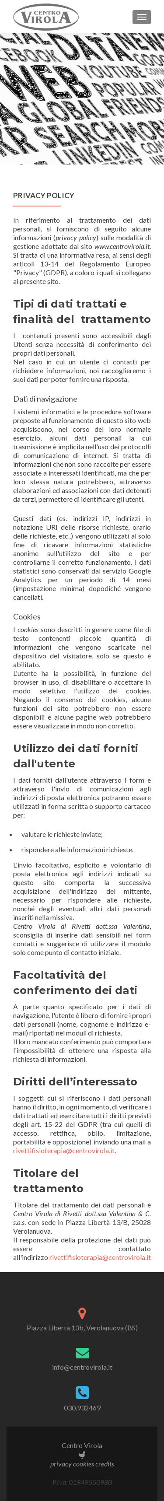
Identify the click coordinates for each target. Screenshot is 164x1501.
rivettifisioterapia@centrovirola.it (64, 1150)
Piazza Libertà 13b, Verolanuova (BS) (82, 1327)
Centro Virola (82, 1445)
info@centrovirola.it (82, 1367)
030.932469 (82, 1407)
